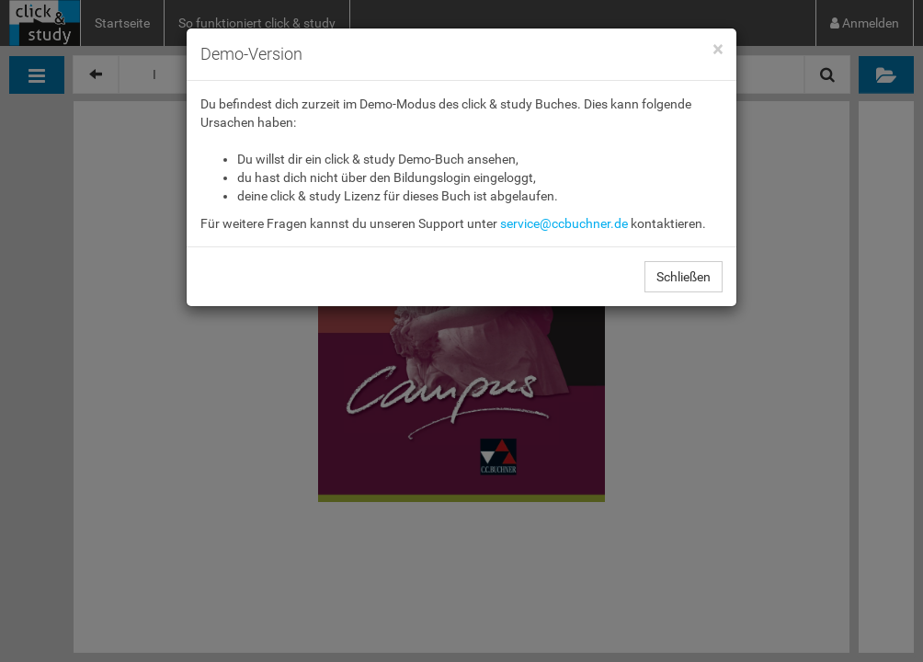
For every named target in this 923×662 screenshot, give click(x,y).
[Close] (717, 50)
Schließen (683, 276)
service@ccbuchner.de (564, 223)
